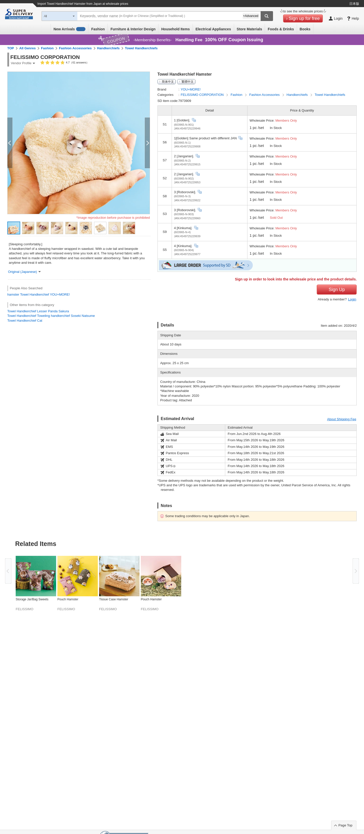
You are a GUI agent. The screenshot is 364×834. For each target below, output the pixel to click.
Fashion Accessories (75, 48)
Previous (8, 571)
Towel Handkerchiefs (141, 48)
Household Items (175, 29)
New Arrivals (70, 29)
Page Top (345, 825)
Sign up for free (304, 18)
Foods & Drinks (281, 29)
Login (352, 299)
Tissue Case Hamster (113, 599)
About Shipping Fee (341, 419)
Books (305, 29)
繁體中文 (187, 81)
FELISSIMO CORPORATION (203, 95)
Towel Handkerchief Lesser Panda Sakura (38, 311)
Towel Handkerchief (34, 294)
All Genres (27, 48)
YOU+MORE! (60, 294)
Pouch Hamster (67, 599)
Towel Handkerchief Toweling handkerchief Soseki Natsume (51, 316)
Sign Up (337, 289)
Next (356, 571)
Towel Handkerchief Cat (24, 320)
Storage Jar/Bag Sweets (32, 599)
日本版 (354, 4)
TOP (10, 48)
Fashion (98, 29)
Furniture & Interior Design (132, 29)
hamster (13, 294)
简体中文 (168, 81)
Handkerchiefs (108, 48)
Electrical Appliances (213, 29)
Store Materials (249, 29)
